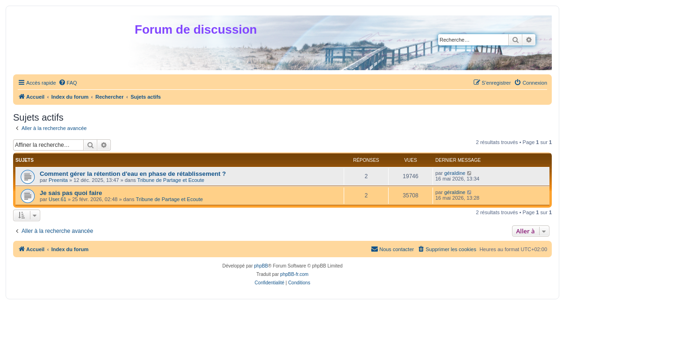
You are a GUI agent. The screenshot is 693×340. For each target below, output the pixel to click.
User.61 (57, 199)
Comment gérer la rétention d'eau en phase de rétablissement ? (133, 173)
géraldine (454, 173)
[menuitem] (67, 82)
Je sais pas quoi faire (71, 192)
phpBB (261, 265)
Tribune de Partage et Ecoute (170, 180)
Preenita (58, 180)
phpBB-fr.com (294, 274)
